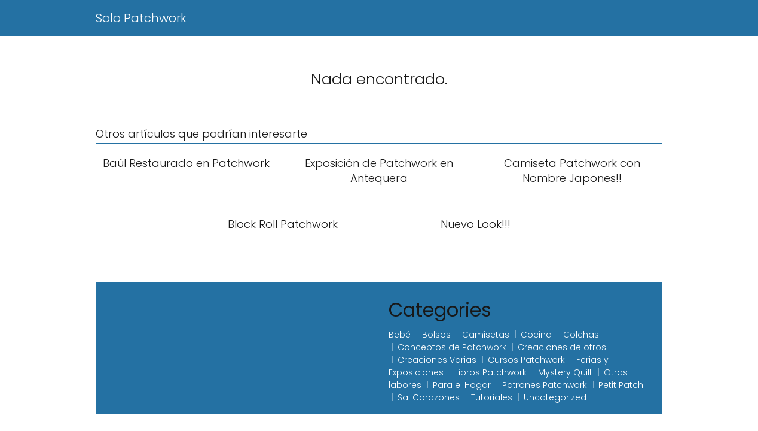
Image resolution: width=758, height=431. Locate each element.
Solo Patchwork (141, 18)
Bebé (400, 335)
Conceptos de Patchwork (452, 347)
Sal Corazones (429, 397)
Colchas (581, 335)
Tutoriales (491, 397)
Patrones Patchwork (544, 385)
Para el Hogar (462, 385)
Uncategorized (555, 397)
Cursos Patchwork (526, 360)
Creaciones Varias (437, 360)
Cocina (536, 335)
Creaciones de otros (562, 347)
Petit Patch (620, 385)
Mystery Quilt (565, 372)
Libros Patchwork (491, 372)
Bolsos (436, 335)
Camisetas (485, 335)
